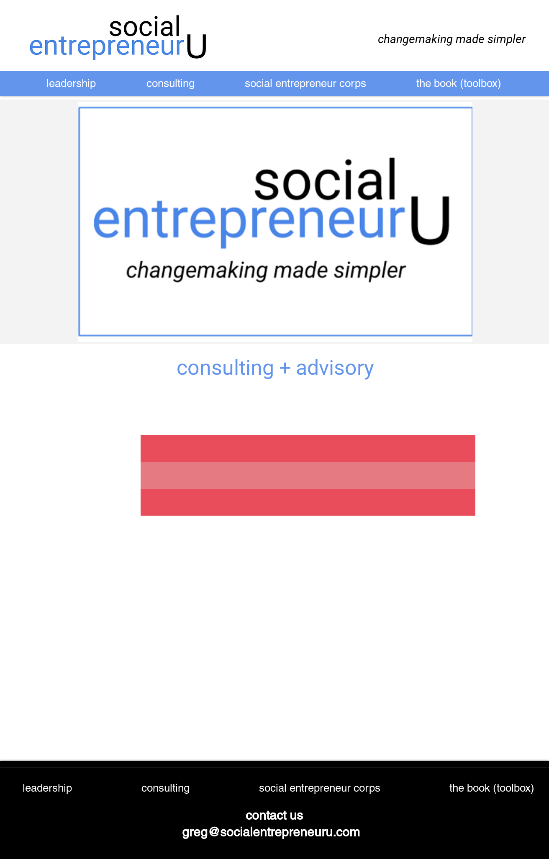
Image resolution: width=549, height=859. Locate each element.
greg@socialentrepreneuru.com (272, 832)
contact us (274, 815)
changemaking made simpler (452, 39)
